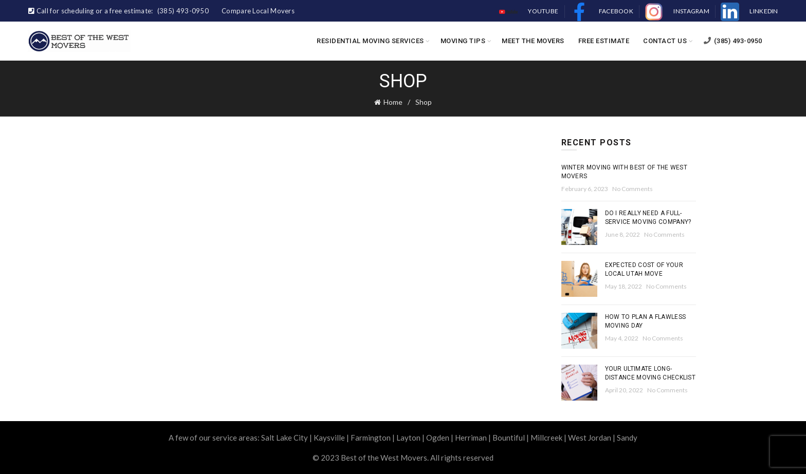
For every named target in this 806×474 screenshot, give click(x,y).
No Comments (632, 189)
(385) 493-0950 (732, 41)
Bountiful (508, 437)
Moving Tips (463, 41)
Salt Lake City (284, 437)
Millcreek (546, 437)
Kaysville (329, 437)
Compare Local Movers (258, 11)
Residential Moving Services (370, 41)
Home (392, 102)
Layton (408, 437)
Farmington (371, 437)
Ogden (437, 437)
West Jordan (589, 437)
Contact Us (665, 41)
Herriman (471, 437)
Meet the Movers (533, 41)
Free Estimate (604, 41)
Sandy (627, 437)
